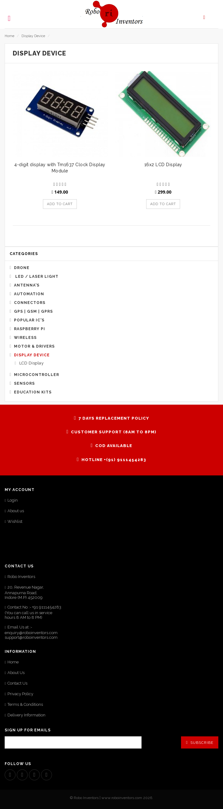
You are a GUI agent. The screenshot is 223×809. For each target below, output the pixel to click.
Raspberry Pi (29, 329)
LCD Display (31, 363)
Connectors (29, 303)
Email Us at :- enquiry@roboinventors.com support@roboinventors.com (31, 632)
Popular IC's (29, 320)
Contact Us (17, 683)
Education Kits (33, 392)
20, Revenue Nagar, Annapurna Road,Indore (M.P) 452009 (24, 592)
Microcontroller (36, 375)
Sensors (24, 383)
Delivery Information (26, 715)
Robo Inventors (21, 576)
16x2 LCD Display (163, 164)
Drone (22, 268)
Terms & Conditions (25, 704)
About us (15, 510)
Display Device (33, 36)
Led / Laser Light (36, 276)
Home (9, 36)
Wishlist (14, 521)
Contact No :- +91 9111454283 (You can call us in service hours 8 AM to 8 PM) (33, 612)
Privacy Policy (20, 693)
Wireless (25, 337)
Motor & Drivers (34, 346)
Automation (29, 294)
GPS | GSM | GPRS (33, 311)
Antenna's (26, 285)
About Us (16, 672)
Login (12, 500)
